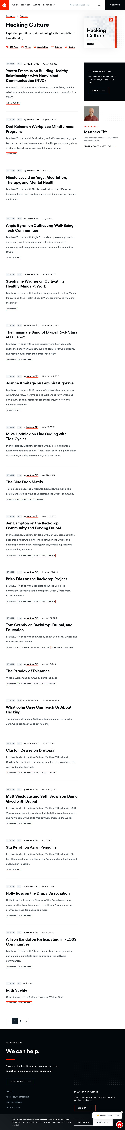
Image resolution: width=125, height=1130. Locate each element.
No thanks (83, 1122)
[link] (115, 5)
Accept (101, 1122)
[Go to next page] (26, 1021)
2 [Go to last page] (20, 1021)
